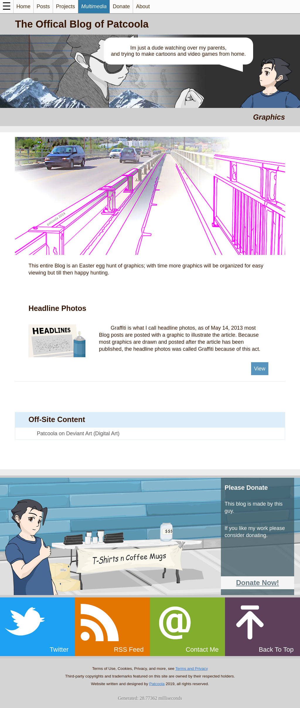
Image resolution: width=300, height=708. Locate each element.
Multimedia (94, 6)
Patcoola (157, 684)
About (143, 6)
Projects (65, 6)
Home (23, 6)
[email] (187, 626)
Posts (43, 6)
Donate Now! (257, 583)
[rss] (112, 626)
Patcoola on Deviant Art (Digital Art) (78, 433)
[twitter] (37, 626)
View (259, 369)
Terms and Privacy (191, 668)
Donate (121, 6)
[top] (262, 626)
